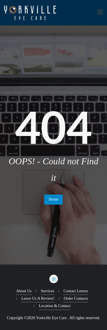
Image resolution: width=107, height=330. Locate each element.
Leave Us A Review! (37, 298)
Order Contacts (76, 298)
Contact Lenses (75, 291)
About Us (24, 291)
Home (53, 199)
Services (47, 291)
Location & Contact (54, 306)
